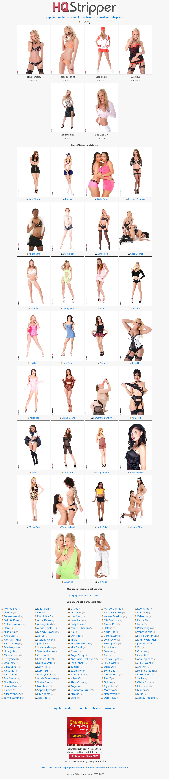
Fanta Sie (142, 620)
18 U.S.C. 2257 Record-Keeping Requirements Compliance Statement (73, 767)
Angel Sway (77, 655)
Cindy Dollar (111, 674)
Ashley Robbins (146, 697)
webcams (89, 17)
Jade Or (41, 643)
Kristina (136, 308)
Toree (74, 651)
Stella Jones (111, 643)
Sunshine (68, 581)
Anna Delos (44, 620)
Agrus (40, 635)
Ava (106, 655)
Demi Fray (110, 697)
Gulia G (141, 655)
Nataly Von (68, 308)
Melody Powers (46, 632)
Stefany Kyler (45, 639)
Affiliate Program (118, 767)
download (103, 17)
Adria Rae (34, 417)
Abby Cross (77, 682)
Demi (7, 628)
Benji (74, 697)
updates (63, 17)
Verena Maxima (113, 616)
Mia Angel (102, 581)
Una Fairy (9, 663)
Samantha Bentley (102, 417)
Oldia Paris (102, 199)
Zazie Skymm (78, 670)
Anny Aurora (102, 472)
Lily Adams (43, 694)
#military (83, 595)
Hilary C (75, 678)
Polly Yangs (144, 628)
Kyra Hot (136, 363)
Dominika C (44, 616)
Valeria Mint (78, 674)
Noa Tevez (43, 686)
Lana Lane (77, 620)
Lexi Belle (34, 363)
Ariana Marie (136, 472)
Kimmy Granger (146, 639)
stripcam (117, 17)
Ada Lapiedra (145, 659)
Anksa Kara (34, 253)
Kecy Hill (42, 666)
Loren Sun (68, 472)
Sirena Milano (68, 417)
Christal (41, 655)
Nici (73, 632)
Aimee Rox (102, 253)
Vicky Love (10, 666)
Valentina (142, 616)
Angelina (76, 686)
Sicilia (140, 678)
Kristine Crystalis (136, 199)
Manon (141, 690)
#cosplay (72, 595)
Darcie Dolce (11, 686)
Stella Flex (43, 682)
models (75, 17)
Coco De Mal (136, 253)
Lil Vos (74, 608)
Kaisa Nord (10, 670)
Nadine (8, 612)
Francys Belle (45, 674)
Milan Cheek (11, 655)
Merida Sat (10, 608)
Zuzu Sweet (144, 663)
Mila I (74, 639)
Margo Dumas (112, 608)
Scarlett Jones (12, 647)
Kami (102, 308)
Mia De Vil (77, 647)
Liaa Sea (75, 616)
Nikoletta (9, 632)
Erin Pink (76, 635)
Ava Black (9, 635)
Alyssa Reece (11, 674)
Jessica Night (111, 659)
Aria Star (109, 647)
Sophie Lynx (44, 690)
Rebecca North (113, 612)
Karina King (11, 639)
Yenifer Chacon (80, 628)
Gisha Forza (144, 682)
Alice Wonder (12, 694)
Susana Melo (45, 647)
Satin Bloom (34, 199)
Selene (108, 651)
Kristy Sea (10, 659)
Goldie (108, 682)
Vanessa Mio (144, 632)
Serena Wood (12, 616)
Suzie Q (108, 666)
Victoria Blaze (136, 527)
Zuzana (75, 666)
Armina (75, 694)
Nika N (41, 612)
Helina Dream (145, 670)
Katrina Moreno (146, 674)
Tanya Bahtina (12, 697)
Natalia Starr (44, 663)
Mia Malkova (111, 620)
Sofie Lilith (110, 670)
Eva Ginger (68, 253)
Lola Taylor (110, 639)
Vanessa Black (68, 527)
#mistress (94, 595)
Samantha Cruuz (81, 690)
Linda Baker (102, 527)
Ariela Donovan (46, 678)
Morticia (109, 690)
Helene (108, 628)
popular (51, 17)
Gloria (102, 363)
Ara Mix (141, 666)
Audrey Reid (44, 624)
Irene (140, 624)
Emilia (34, 472)
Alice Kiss (76, 612)
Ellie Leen (143, 686)
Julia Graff (43, 608)
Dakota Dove (11, 620)
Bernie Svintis (112, 635)
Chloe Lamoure (13, 624)
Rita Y (107, 678)
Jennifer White (145, 643)
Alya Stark (110, 686)
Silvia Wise (110, 663)
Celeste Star (44, 659)
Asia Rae (42, 697)
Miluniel (34, 308)
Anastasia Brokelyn (82, 659)
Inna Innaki (68, 363)
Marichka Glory (80, 643)
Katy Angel (143, 608)
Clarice (8, 690)
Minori (68, 199)
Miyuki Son (34, 527)
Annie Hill (136, 417)
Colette (141, 651)
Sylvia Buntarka (146, 635)
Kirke (140, 694)
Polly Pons (77, 624)
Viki (139, 647)
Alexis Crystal (45, 628)
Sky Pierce (10, 682)
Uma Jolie (9, 651)
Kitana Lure (11, 643)
